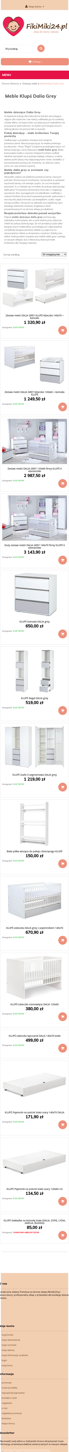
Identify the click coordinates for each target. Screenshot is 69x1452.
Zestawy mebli (29, 83)
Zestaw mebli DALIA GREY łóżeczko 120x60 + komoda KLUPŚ (34, 393)
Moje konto (34, 6)
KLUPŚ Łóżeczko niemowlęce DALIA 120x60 (34, 1004)
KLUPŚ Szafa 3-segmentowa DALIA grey (34, 774)
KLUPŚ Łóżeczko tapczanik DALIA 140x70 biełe (34, 1036)
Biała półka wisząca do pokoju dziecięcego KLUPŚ (34, 851)
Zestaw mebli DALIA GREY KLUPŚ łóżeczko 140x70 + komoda (35, 316)
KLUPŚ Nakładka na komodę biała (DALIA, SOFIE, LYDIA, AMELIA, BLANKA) (34, 1221)
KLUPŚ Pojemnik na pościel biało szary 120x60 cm (34, 1189)
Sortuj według (11, 254)
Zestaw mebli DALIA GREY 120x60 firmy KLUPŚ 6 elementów (34, 469)
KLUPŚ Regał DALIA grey (34, 698)
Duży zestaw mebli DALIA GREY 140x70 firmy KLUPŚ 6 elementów (34, 546)
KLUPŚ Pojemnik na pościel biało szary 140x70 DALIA (34, 1112)
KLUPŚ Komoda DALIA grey (34, 621)
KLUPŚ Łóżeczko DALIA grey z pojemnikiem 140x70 (34, 928)
